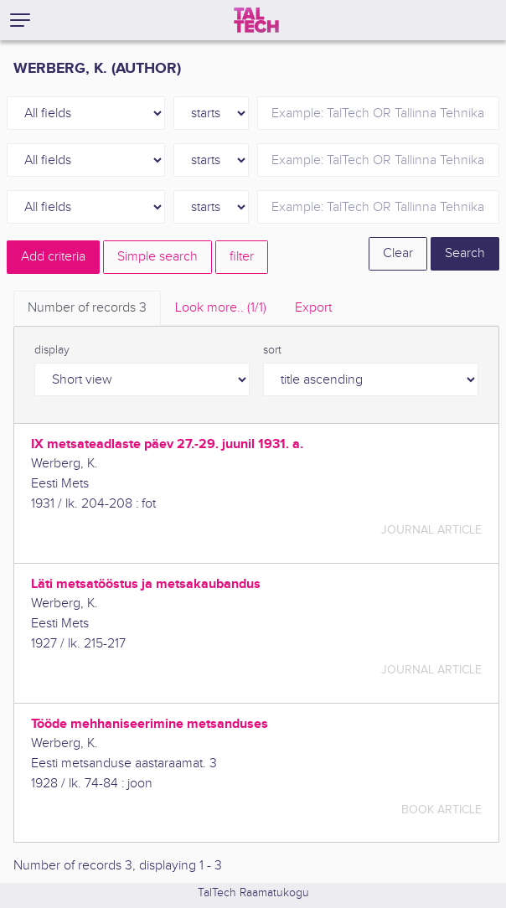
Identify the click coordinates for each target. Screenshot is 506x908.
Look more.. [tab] (220, 308)
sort (272, 350)
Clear (398, 253)
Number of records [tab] (87, 308)
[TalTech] (256, 20)
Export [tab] (313, 308)
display (52, 350)
